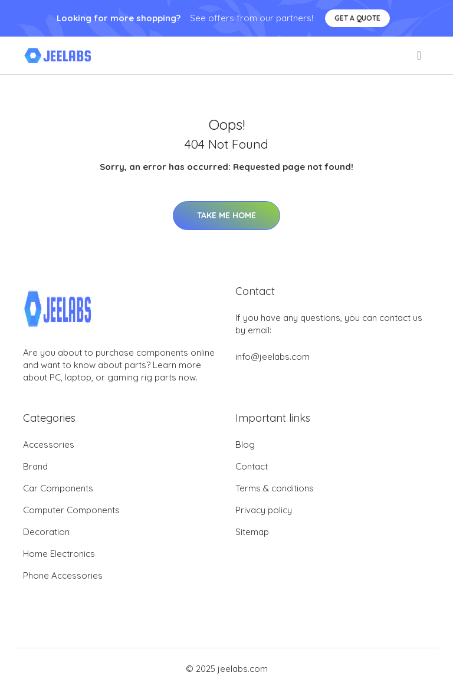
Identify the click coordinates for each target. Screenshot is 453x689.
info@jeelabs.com (272, 356)
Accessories (48, 444)
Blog (245, 444)
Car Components (58, 488)
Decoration (46, 531)
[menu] (420, 55)
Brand (35, 466)
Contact (251, 466)
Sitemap (252, 531)
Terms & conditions (274, 488)
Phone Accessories (63, 575)
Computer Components (71, 510)
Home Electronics (59, 553)
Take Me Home (226, 215)
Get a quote (357, 18)
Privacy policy (263, 510)
